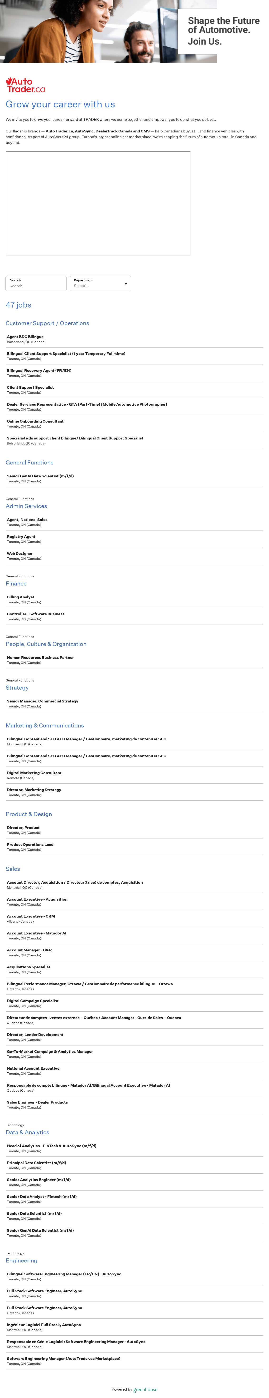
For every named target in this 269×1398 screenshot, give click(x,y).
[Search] (36, 287)
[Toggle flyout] (126, 284)
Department (83, 280)
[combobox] (74, 285)
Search (15, 280)
